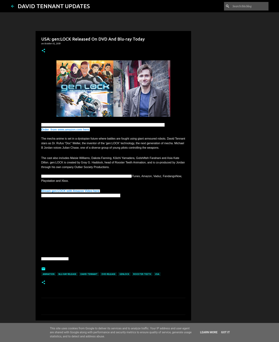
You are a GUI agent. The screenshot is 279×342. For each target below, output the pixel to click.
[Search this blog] (250, 6)
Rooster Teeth (142, 274)
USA (157, 274)
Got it (225, 332)
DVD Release (108, 274)
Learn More (208, 332)
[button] (43, 50)
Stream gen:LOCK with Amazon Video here (70, 190)
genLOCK (124, 274)
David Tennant (89, 274)
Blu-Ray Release (67, 274)
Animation (48, 274)
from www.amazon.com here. (70, 129)
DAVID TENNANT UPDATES (54, 6)
